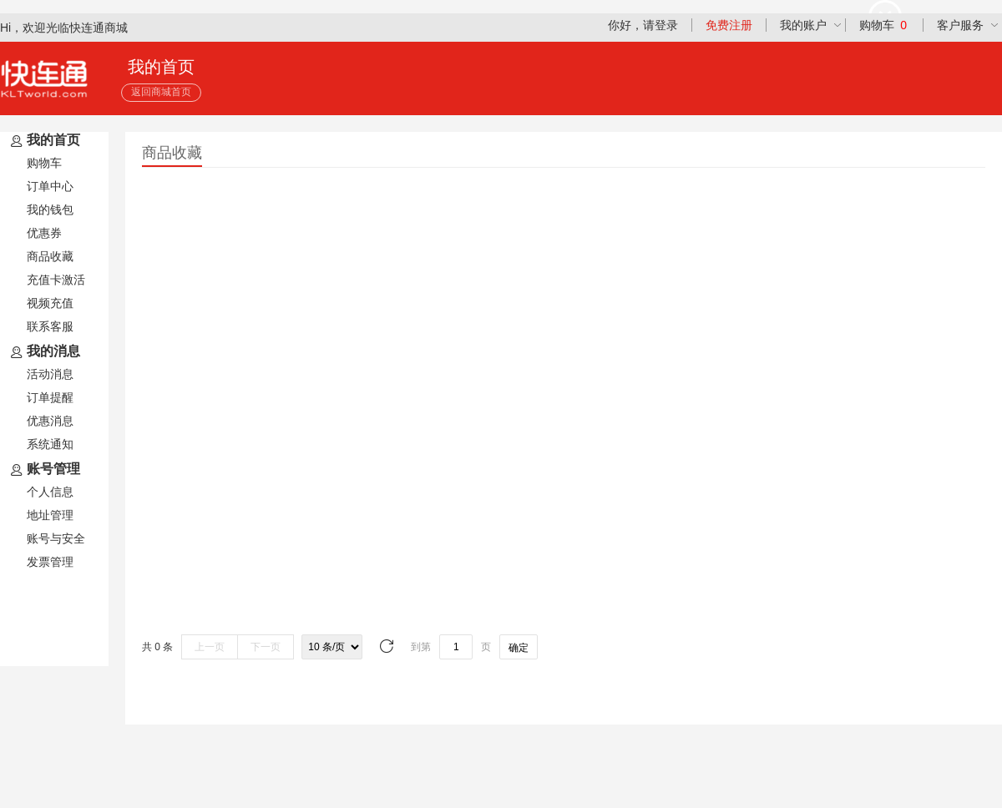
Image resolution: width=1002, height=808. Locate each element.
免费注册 (729, 25)
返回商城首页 (161, 92)
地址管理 (50, 515)
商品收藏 (50, 256)
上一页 (210, 647)
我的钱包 (50, 209)
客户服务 (960, 25)
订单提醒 (50, 397)
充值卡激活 (56, 279)
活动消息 (50, 374)
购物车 (883, 25)
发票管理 (50, 561)
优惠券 (44, 233)
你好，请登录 (643, 25)
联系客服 (50, 326)
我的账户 (803, 25)
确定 (519, 648)
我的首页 (44, 141)
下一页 (265, 647)
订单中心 (50, 186)
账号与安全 (56, 538)
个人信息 (50, 491)
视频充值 (50, 303)
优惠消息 (50, 420)
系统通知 (50, 444)
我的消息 (44, 352)
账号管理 (44, 470)
